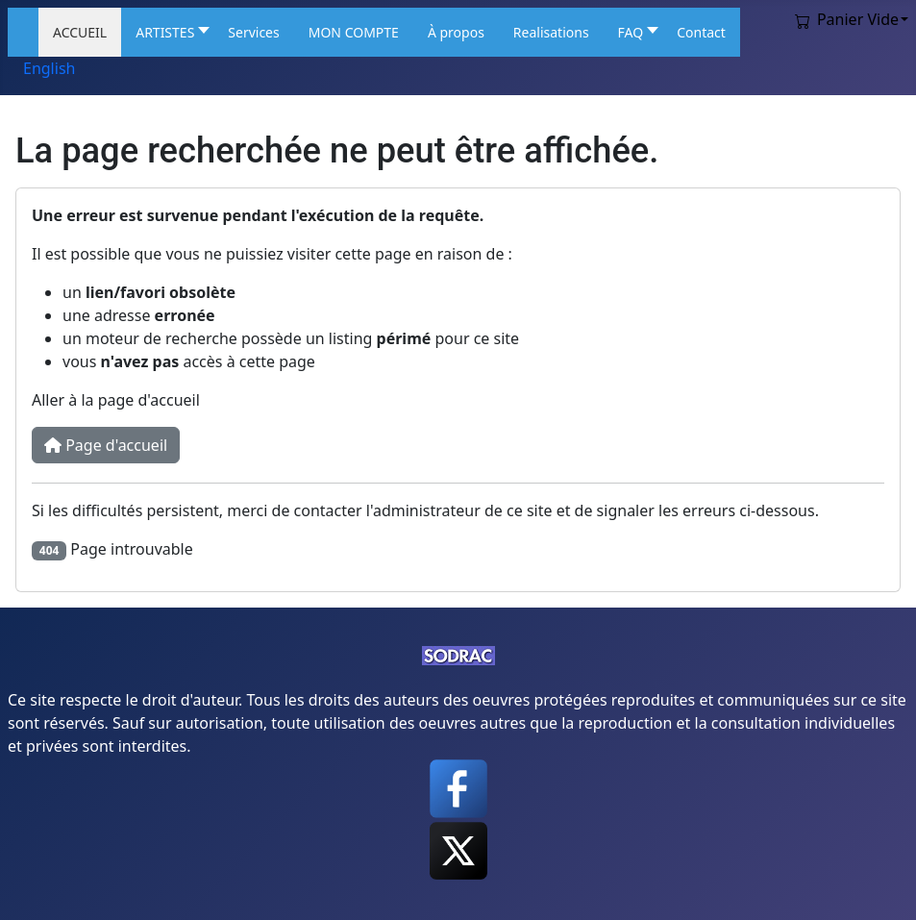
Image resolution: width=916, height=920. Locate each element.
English (49, 68)
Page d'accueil (105, 445)
